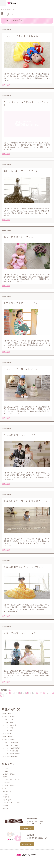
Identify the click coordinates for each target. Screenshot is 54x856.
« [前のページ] (3, 693)
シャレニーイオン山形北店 (10, 742)
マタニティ (6, 771)
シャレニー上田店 (8, 719)
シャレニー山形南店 (9, 739)
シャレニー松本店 (8, 722)
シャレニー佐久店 (8, 728)
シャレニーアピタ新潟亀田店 (11, 748)
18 (16, 693)
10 (10, 693)
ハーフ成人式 (7, 791)
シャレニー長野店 (5, 9)
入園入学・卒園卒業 (9, 785)
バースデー (6, 782)
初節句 (5, 777)
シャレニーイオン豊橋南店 (10, 756)
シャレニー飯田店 (8, 736)
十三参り (5, 794)
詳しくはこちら (27, 828)
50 (44, 693)
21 (27, 693)
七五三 (5, 788)
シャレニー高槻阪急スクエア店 (12, 754)
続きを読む (6, 85)
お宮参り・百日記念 (9, 774)
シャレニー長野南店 (9, 716)
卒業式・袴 (6, 797)
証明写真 (5, 808)
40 (41, 693)
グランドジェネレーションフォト (12, 803)
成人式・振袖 (7, 800)
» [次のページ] (50, 693)
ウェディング (7, 768)
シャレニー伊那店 (8, 733)
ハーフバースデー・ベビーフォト (12, 780)
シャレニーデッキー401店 (10, 745)
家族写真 (5, 805)
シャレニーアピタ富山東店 (10, 751)
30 (37, 693)
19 (20, 693)
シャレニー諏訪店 (8, 731)
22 (31, 693)
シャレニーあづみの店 (9, 725)
